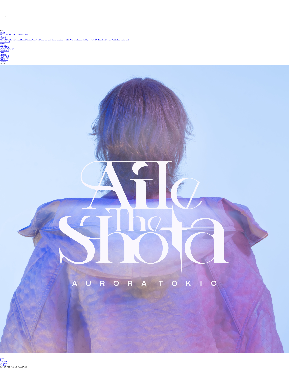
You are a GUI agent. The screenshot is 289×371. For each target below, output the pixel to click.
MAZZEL (20, 40)
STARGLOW (29, 40)
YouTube (3, 365)
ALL (1, 34)
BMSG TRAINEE (99, 40)
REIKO (69, 40)
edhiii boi (62, 40)
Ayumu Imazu (77, 40)
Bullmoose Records (122, 40)
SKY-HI (37, 40)
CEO (2, 52)
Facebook (3, 363)
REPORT (3, 54)
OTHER (25, 34)
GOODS (11, 34)
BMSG (6, 40)
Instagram (3, 361)
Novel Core (44, 40)
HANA (84, 40)
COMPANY (4, 51)
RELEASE (18, 34)
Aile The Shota (53, 40)
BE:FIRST (13, 40)
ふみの (89, 40)
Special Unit (110, 40)
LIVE (6, 34)
